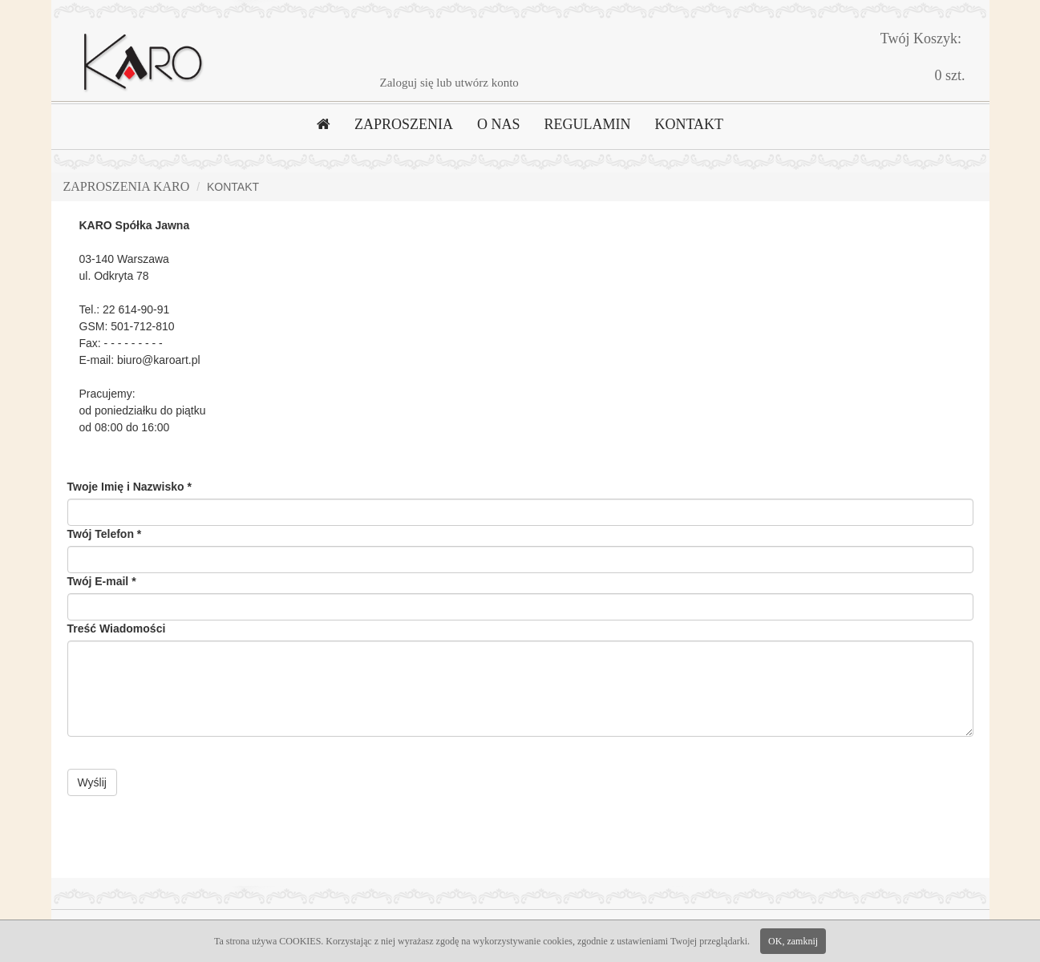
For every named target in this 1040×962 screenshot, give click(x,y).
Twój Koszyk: (920, 38)
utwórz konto (487, 82)
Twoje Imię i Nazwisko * (129, 486)
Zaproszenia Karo (126, 186)
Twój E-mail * (101, 581)
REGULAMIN (587, 124)
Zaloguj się (407, 82)
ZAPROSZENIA (403, 124)
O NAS (498, 124)
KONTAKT (688, 124)
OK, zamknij (793, 941)
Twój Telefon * (104, 533)
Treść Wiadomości (116, 628)
